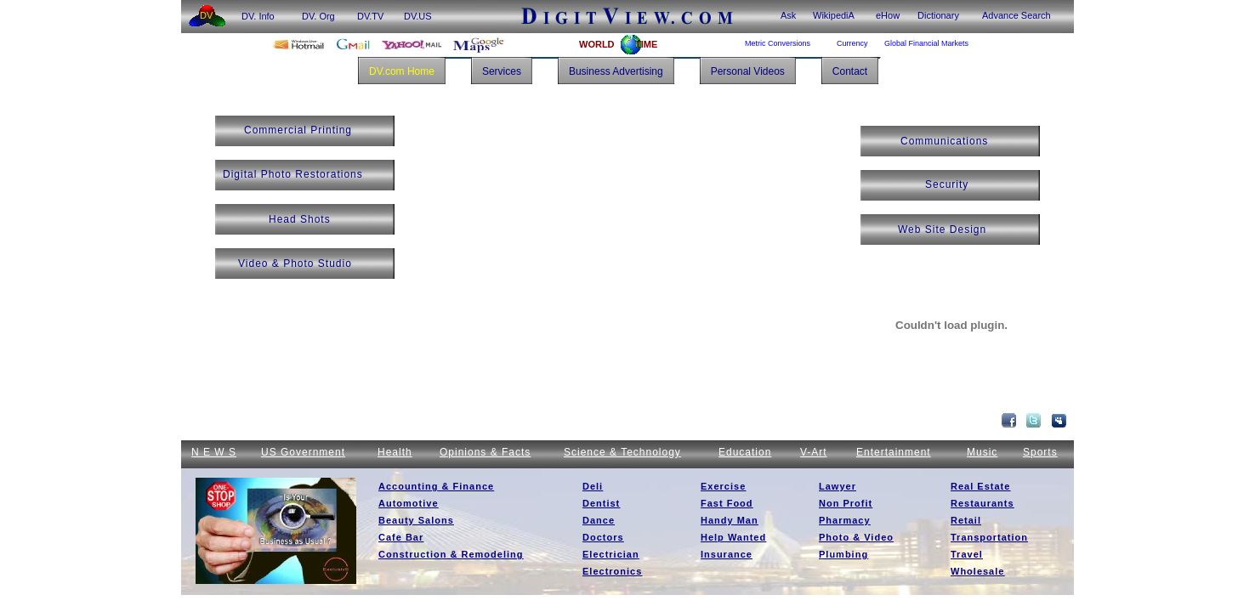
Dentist (601, 503)
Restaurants (982, 503)
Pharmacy (845, 520)
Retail (966, 520)
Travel (967, 554)
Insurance (726, 554)
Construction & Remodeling (450, 554)
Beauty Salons (416, 520)
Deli (592, 486)
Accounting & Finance (436, 486)
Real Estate (980, 486)
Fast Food (727, 503)
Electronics (612, 571)
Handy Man (729, 520)
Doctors (603, 537)
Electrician (610, 554)
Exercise (723, 486)
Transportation (989, 537)
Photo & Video (856, 537)
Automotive (408, 503)
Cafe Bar (400, 537)
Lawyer (837, 486)
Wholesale (977, 571)
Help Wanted (733, 537)
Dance (598, 520)
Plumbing (843, 554)
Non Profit (845, 503)
